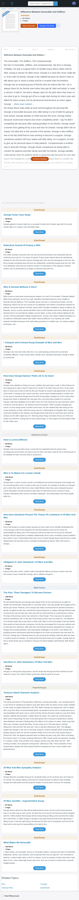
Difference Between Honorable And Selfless (33, 8)
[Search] (55, 3)
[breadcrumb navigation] (39, 8)
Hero (3, 884)
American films (7, 888)
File (6, 49)
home (4, 8)
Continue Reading (40, 159)
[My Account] (74, 3)
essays (11, 8)
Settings (51, 49)
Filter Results (70, 49)
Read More (39, 232)
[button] (3, 3)
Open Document (29, 26)
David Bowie (45, 888)
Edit (20, 49)
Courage (43, 884)
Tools (35, 49)
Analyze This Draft (47, 26)
